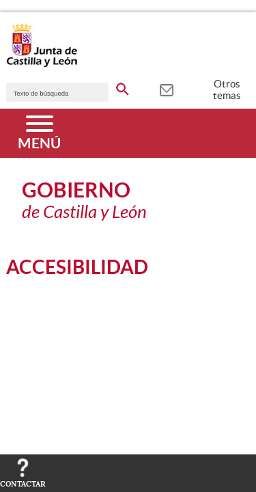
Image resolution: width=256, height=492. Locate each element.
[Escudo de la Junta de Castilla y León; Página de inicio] (41, 64)
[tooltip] (166, 89)
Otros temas (227, 89)
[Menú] (39, 133)
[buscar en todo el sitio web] (122, 87)
